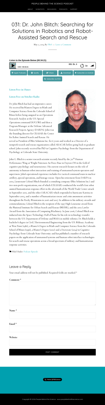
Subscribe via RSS (54, 79)
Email (13, 323)
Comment (15, 279)
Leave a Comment (63, 44)
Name (13, 310)
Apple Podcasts (20, 73)
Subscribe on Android (85, 73)
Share (51, 73)
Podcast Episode (31, 251)
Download (67, 73)
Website (13, 337)
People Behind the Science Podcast (53, 3)
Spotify (36, 73)
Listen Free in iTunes (20, 89)
